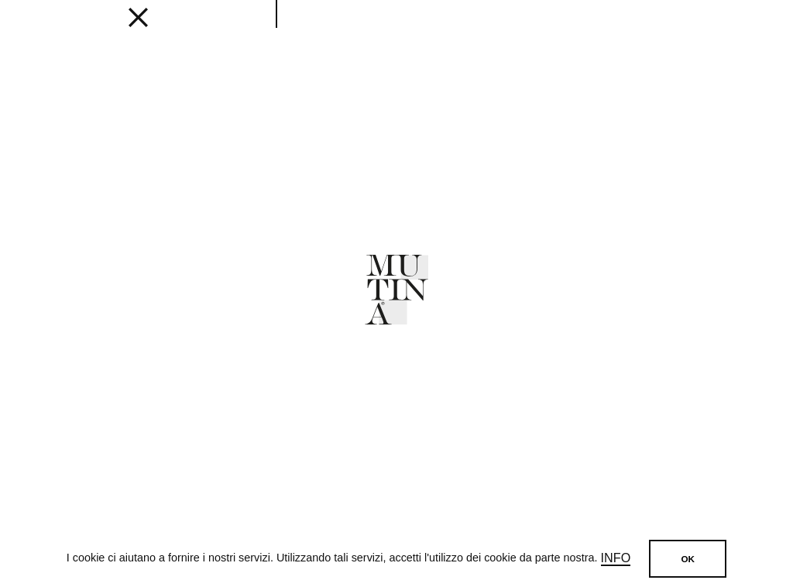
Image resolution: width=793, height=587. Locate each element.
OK (688, 559)
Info (616, 558)
